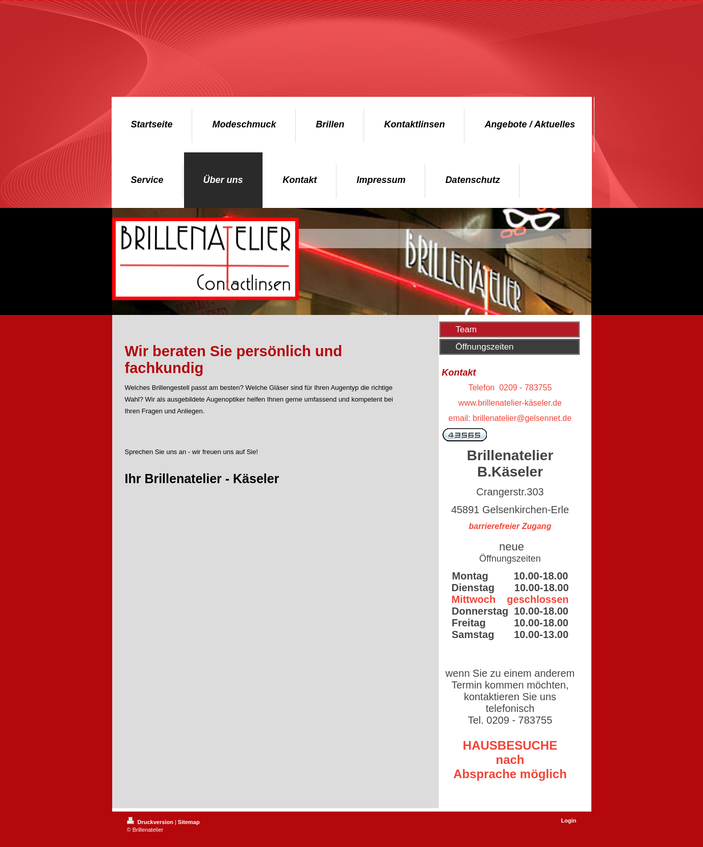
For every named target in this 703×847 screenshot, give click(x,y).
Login (569, 820)
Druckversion (151, 822)
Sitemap (189, 822)
